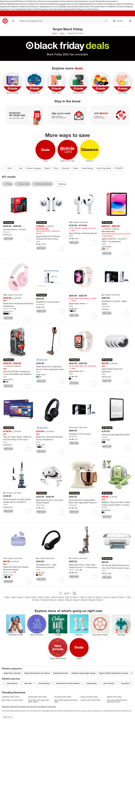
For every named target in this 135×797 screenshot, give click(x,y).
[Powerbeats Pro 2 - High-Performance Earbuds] (51, 566)
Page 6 (41, 597)
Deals (75, 6)
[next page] (74, 593)
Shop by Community (53, 6)
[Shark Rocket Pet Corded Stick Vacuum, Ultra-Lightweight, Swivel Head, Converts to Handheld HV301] (51, 368)
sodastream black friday (10, 697)
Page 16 (114, 597)
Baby (11, 4)
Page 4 (27, 597)
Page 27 (99, 600)
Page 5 (34, 597)
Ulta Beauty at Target (36, 6)
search (106, 21)
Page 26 (92, 600)
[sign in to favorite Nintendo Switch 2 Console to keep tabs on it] (28, 239)
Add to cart (8, 239)
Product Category (33, 168)
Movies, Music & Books (119, 4)
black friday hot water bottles (12, 700)
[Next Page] (131, 673)
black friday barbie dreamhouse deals (66, 701)
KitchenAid (73, 505)
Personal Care (24, 4)
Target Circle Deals (12, 9)
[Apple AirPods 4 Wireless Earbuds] (84, 233)
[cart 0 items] (130, 20)
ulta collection (107, 683)
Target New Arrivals (8, 1)
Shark (38, 372)
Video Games (104, 4)
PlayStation (40, 304)
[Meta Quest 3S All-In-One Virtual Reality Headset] (51, 501)
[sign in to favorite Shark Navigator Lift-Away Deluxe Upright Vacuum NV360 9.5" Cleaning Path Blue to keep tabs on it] (28, 511)
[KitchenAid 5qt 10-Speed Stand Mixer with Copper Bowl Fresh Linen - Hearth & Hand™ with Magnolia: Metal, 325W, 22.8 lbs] (84, 501)
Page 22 (61, 600)
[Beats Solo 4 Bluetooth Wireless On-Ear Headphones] (51, 438)
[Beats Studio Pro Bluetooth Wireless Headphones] (18, 305)
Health (48, 4)
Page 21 (53, 600)
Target (54, 33)
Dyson (71, 570)
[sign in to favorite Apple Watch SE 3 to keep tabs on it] (94, 383)
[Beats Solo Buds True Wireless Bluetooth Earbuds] (18, 568)
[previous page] (60, 593)
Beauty (16, 4)
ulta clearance (11, 683)
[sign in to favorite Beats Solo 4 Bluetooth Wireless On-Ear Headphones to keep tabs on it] (61, 451)
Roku (5, 442)
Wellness (55, 4)
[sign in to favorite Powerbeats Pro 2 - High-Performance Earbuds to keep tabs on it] (61, 579)
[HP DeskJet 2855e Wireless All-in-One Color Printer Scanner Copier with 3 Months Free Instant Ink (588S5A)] (117, 566)
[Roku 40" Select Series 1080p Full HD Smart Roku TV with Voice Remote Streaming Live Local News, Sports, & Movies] (18, 438)
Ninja (5, 377)
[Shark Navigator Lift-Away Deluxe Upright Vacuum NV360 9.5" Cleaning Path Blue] (18, 500)
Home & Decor (62, 1)
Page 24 (76, 600)
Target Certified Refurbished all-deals (113, 673)
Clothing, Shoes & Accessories (43, 1)
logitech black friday (114, 697)
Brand (47, 168)
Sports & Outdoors (38, 4)
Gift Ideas (11, 6)
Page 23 (68, 600)
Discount (65, 168)
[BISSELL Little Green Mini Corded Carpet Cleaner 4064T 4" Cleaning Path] (117, 503)
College (126, 6)
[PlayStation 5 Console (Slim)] (51, 302)
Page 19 (37, 600)
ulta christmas (42, 683)
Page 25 (84, 600)
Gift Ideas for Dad (23, 1)
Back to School (117, 6)
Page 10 (68, 597)
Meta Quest (40, 505)
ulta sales (26, 683)
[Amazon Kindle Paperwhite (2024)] (117, 434)
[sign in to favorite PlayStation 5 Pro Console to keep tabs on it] (94, 443)
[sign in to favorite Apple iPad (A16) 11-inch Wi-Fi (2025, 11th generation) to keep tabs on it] (127, 253)
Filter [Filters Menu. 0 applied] (7, 168)
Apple (38, 241)
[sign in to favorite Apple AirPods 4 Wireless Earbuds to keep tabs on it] (94, 243)
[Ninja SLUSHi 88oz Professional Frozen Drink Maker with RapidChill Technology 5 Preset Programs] (18, 373)
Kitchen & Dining (75, 1)
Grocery (105, 1)
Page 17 (122, 597)
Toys (88, 4)
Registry (68, 9)
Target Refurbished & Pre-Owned (37, 673)
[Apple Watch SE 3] (84, 371)
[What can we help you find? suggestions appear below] (63, 20)
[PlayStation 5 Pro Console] (84, 434)
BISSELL (105, 507)
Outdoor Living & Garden (92, 1)
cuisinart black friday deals (90, 700)
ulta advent (124, 683)
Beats (5, 309)
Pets (25, 6)
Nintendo (6, 232)
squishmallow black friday (37, 697)
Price (56, 168)
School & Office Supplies (76, 4)
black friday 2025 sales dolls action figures (38, 701)
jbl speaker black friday (62, 697)
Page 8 (54, 597)
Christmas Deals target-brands (83, 673)
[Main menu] (13, 20)
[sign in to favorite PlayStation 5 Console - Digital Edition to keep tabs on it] (127, 313)
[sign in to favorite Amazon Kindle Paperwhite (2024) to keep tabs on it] (127, 447)
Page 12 (83, 597)
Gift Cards (19, 6)
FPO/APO (119, 168)
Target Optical (67, 6)
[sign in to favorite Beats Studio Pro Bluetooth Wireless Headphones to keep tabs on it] (28, 318)
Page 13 (91, 597)
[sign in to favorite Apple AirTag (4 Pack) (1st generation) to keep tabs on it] (127, 381)
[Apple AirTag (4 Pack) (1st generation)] (117, 370)
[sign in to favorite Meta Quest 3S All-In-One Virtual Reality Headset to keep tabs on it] (61, 512)
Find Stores (94, 9)
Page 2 (14, 597)
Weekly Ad (24, 9)
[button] (8, 222)
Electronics (94, 4)
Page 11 (76, 597)
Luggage (62, 4)
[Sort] (19, 168)
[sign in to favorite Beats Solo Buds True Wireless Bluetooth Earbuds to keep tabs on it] (28, 582)
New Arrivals (91, 6)
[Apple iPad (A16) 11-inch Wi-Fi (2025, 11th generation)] (117, 240)
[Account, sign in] (118, 20)
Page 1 (7, 597)
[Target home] (5, 21)
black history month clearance (66, 683)
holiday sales (90, 683)
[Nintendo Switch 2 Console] (18, 229)
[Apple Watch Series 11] (84, 303)
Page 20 (45, 600)
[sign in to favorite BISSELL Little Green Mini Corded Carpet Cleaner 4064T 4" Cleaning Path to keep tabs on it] (127, 517)
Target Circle (84, 9)
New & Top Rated (104, 168)
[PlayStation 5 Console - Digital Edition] (117, 302)
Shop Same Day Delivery (54, 9)
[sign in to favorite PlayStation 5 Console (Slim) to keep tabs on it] (61, 311)
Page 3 (21, 597)
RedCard (75, 9)
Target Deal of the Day (12, 673)
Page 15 (106, 597)
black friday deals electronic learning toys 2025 (117, 701)
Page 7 (47, 597)
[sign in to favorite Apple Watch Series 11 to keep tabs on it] (94, 315)
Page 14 (99, 597)
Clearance (81, 6)
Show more (7, 717)
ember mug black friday (89, 697)
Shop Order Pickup (36, 9)
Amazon (105, 437)
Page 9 (61, 597)
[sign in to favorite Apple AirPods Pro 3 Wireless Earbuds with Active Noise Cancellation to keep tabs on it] (61, 248)
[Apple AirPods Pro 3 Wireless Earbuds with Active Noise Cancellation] (51, 237)
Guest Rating (87, 168)
